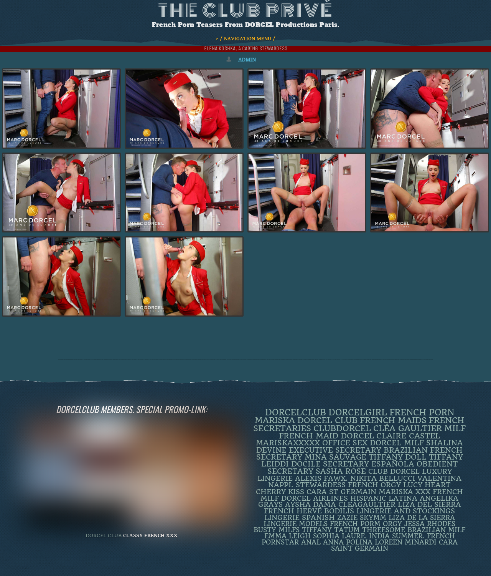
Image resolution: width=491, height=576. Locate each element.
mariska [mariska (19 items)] (275, 420)
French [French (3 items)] (279, 511)
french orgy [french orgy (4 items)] (374, 485)
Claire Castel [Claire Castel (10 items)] (408, 435)
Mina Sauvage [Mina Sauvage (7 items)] (335, 457)
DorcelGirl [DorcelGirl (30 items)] (357, 412)
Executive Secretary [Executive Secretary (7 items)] (335, 450)
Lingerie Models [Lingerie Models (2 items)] (296, 524)
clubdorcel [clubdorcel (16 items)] (342, 428)
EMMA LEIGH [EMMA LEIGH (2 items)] (287, 536)
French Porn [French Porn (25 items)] (421, 412)
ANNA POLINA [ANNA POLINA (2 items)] (347, 542)
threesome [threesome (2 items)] (383, 530)
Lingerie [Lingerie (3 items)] (282, 517)
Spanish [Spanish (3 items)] (318, 517)
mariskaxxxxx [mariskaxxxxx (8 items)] (288, 442)
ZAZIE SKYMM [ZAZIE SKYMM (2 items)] (361, 517)
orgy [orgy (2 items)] (392, 524)
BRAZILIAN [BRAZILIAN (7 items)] (406, 450)
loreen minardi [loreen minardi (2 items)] (406, 542)
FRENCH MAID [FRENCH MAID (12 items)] (308, 435)
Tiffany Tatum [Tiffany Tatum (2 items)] (331, 530)
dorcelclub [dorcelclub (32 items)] (295, 412)
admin (247, 60)
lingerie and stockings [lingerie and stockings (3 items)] (405, 511)
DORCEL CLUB (104, 535)
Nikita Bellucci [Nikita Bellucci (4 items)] (382, 478)
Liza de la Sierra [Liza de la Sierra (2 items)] (422, 517)
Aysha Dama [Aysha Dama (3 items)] (310, 504)
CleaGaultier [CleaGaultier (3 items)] (366, 504)
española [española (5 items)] (392, 464)
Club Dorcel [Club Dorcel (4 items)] (394, 471)
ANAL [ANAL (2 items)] (311, 542)
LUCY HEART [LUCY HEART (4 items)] (427, 485)
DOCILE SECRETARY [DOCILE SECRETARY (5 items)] (330, 464)
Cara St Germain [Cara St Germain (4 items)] (341, 492)
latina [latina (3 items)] (403, 498)
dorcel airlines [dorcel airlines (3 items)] (314, 498)
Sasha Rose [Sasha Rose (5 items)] (341, 471)
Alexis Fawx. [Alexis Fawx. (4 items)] (321, 478)
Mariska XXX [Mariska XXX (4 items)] (404, 492)
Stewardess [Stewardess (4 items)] (321, 485)
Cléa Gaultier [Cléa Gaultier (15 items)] (407, 428)
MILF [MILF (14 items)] (455, 428)
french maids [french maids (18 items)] (393, 420)
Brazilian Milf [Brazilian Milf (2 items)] (436, 530)
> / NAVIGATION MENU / (245, 39)
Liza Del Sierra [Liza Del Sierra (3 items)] (429, 504)
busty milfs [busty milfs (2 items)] (277, 530)
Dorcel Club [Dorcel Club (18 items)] (327, 420)
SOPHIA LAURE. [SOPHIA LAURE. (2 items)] (340, 536)
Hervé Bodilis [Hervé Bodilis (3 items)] (325, 511)
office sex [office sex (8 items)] (344, 442)
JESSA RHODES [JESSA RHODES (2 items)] (429, 524)
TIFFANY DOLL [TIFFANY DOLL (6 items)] (398, 457)
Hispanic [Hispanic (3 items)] (368, 498)
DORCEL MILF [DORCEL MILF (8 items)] (397, 442)
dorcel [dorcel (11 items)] (357, 435)
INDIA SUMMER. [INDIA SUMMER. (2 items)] (397, 536)
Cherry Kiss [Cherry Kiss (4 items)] (280, 492)
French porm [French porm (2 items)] (355, 524)
